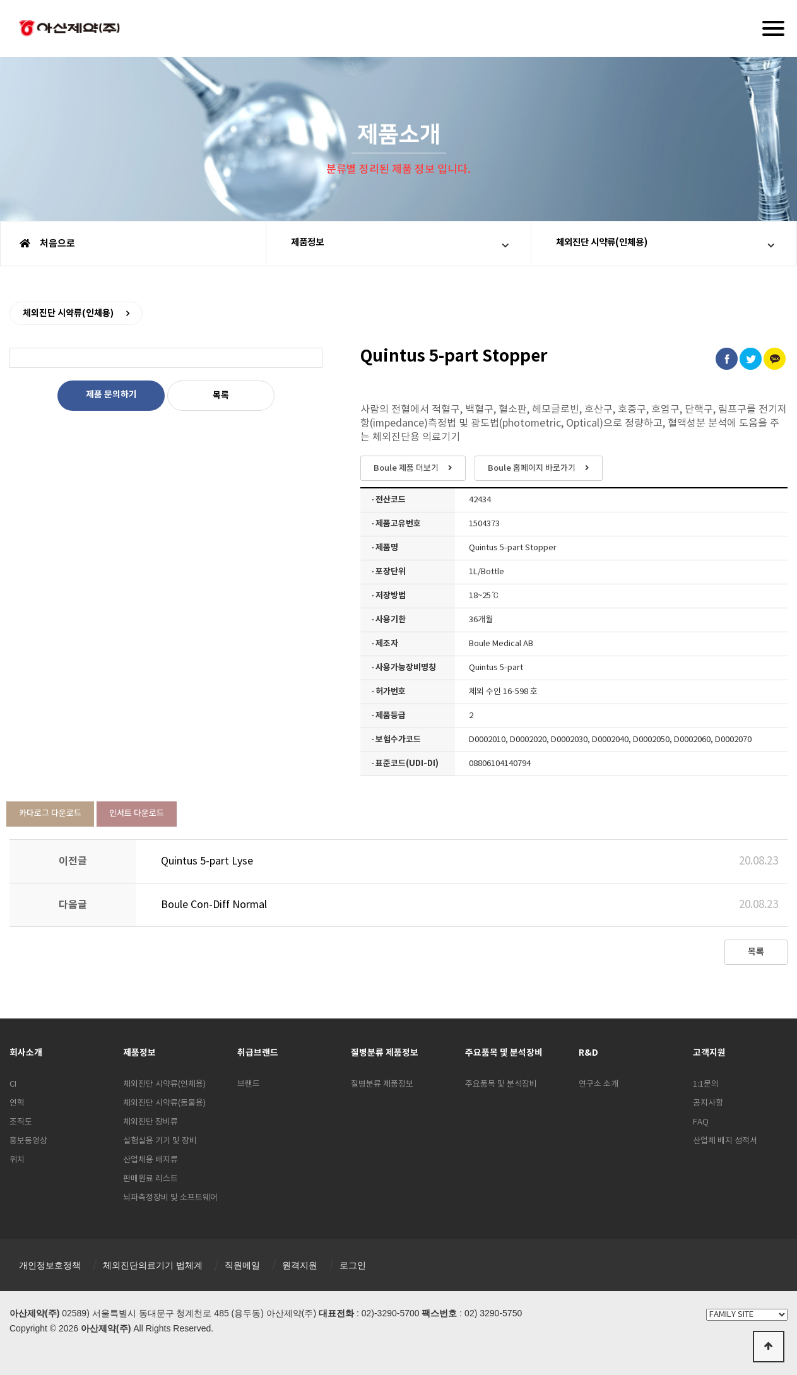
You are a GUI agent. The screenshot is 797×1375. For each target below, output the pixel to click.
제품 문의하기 (111, 394)
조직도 (20, 1122)
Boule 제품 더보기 (413, 468)
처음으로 (47, 243)
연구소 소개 (598, 1084)
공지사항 (708, 1103)
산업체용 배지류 (150, 1160)
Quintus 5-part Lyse (207, 861)
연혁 (17, 1103)
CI (12, 1084)
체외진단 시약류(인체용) (609, 243)
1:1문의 (706, 1084)
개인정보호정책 (50, 1265)
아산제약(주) (69, 29)
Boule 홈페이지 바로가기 (538, 468)
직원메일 (242, 1265)
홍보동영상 (28, 1141)
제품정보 (312, 243)
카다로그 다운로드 (50, 813)
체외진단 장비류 (150, 1122)
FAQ (701, 1122)
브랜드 (248, 1084)
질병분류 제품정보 (382, 1084)
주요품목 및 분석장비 (501, 1084)
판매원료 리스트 (150, 1179)
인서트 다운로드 (136, 813)
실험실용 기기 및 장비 (160, 1141)
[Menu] (773, 28)
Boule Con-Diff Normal (214, 905)
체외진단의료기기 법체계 (153, 1265)
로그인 (352, 1265)
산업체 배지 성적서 (725, 1141)
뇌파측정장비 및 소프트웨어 (170, 1198)
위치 (17, 1160)
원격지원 (299, 1265)
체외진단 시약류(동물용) (164, 1103)
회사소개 (25, 1052)
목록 (221, 395)
